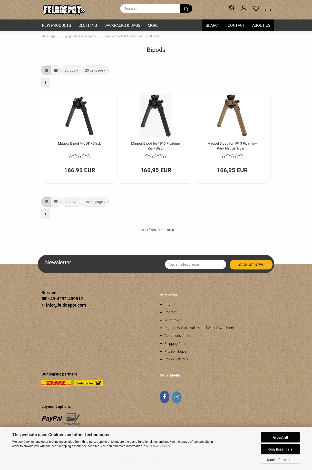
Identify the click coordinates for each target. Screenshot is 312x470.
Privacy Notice (161, 446)
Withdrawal (173, 320)
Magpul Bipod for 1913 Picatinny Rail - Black (156, 145)
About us (261, 25)
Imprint (170, 304)
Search (213, 25)
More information (280, 460)
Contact (236, 25)
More (153, 25)
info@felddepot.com (66, 305)
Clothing (87, 25)
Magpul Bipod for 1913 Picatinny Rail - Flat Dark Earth (232, 145)
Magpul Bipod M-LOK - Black (79, 143)
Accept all (280, 437)
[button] (231, 8)
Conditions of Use (178, 336)
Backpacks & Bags (122, 25)
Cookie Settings (176, 359)
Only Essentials (280, 449)
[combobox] (71, 70)
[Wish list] (256, 8)
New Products (56, 25)
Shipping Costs (176, 344)
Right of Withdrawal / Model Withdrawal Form (199, 328)
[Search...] (186, 8)
